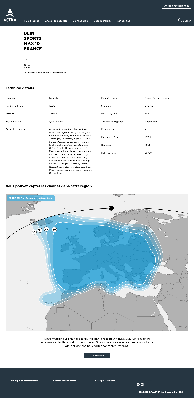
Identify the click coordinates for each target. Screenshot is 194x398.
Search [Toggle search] (187, 21)
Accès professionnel (176, 6)
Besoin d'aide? (102, 21)
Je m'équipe (80, 21)
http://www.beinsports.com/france (38, 73)
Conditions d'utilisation (64, 381)
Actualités (123, 21)
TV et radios (31, 21)
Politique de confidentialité (24, 381)
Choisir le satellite (56, 21)
